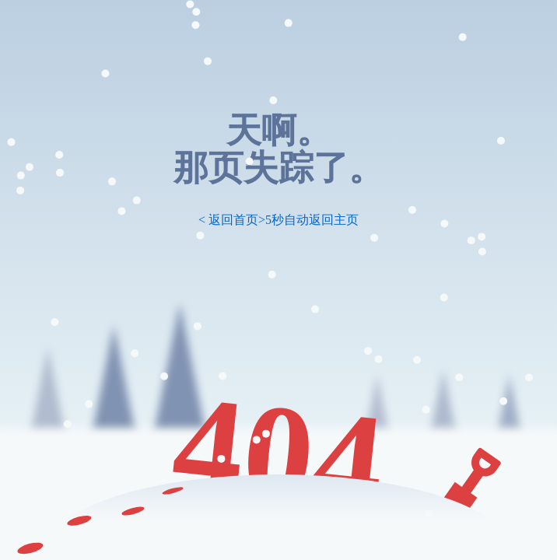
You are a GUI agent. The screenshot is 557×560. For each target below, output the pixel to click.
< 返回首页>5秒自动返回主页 (278, 219)
